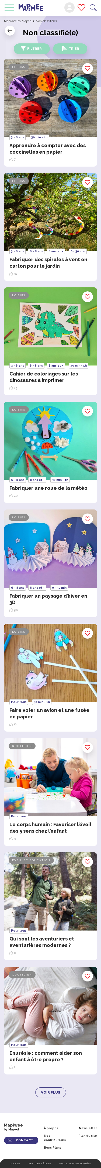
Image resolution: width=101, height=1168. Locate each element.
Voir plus (50, 1092)
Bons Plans (52, 1147)
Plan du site (87, 1136)
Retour (10, 31)
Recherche (93, 7)
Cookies (15, 1163)
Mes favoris (81, 7)
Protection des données (75, 1163)
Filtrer (34, 49)
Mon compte (69, 7)
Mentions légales (40, 1163)
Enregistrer (87, 68)
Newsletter (88, 1128)
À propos (51, 1128)
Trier (74, 49)
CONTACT (25, 1140)
